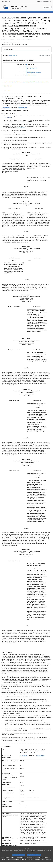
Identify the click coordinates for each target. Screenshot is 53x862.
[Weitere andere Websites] (44, 1)
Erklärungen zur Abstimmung (34, 72)
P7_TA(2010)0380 (31, 75)
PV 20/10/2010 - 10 (31, 67)
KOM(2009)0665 (21, 127)
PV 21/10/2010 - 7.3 (32, 71)
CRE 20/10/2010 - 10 (32, 68)
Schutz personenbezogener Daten (20, 860)
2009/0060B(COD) (12, 55)
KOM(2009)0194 (6, 107)
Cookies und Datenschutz (33, 860)
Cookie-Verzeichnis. (46, 860)
